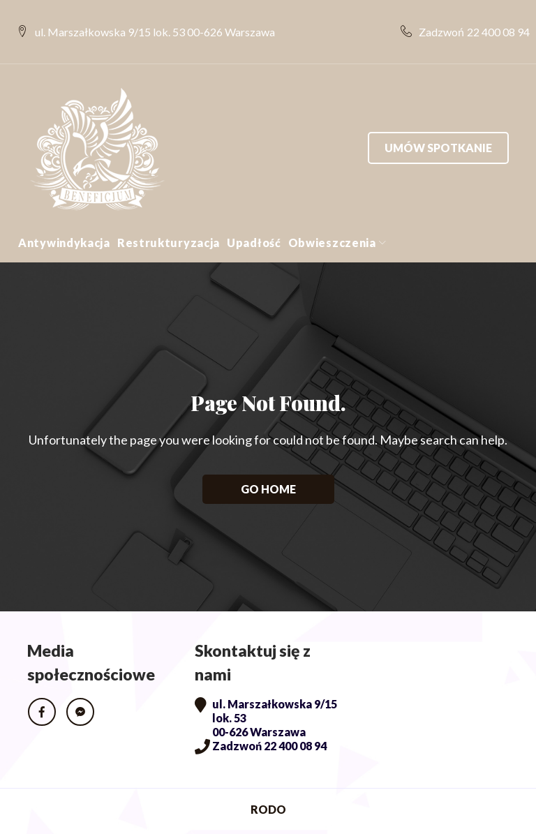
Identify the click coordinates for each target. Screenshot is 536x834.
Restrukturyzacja (168, 215)
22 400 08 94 (487, 17)
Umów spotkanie (438, 119)
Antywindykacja (64, 215)
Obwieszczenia (332, 215)
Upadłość (254, 215)
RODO (268, 781)
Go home (268, 461)
